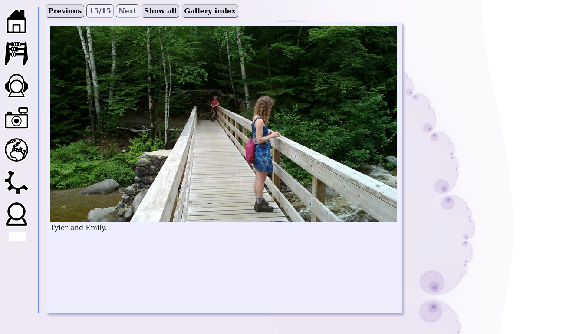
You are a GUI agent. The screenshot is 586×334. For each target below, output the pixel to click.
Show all (160, 11)
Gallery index (210, 11)
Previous (65, 11)
